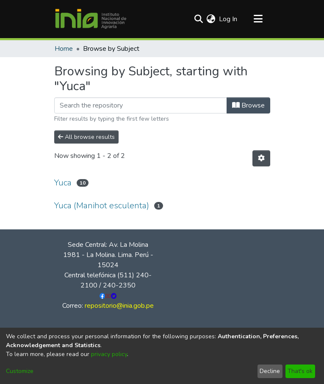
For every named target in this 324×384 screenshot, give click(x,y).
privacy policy (109, 354)
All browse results (86, 137)
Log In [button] (228, 19)
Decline (270, 371)
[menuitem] (211, 19)
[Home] (90, 19)
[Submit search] (199, 19)
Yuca (63, 182)
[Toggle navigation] (258, 19)
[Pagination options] (261, 158)
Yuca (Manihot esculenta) (101, 205)
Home (64, 48)
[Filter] (140, 105)
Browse (248, 105)
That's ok (300, 371)
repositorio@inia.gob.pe (119, 305)
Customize (19, 371)
